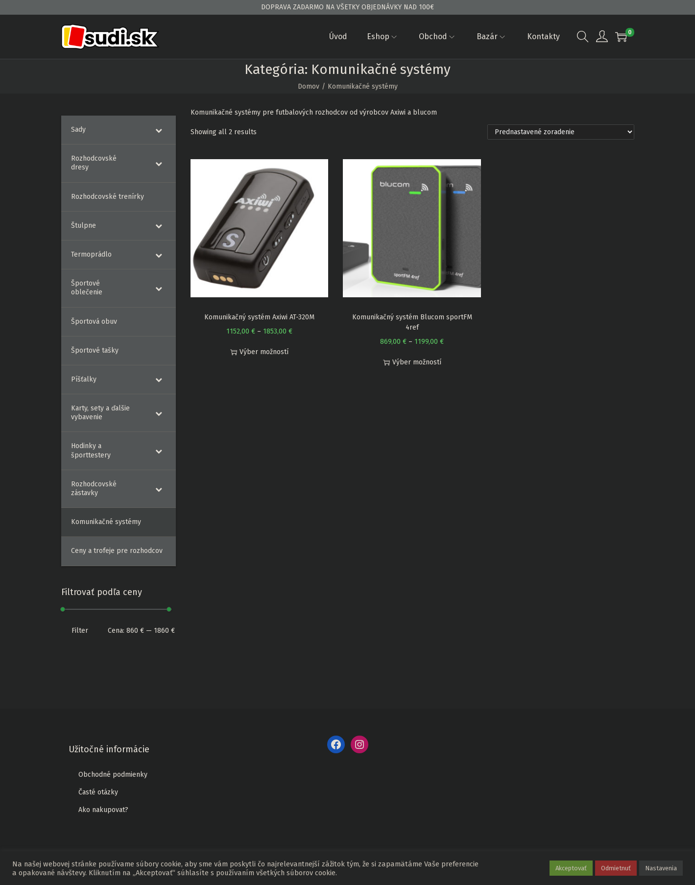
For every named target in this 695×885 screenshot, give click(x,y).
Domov (308, 86)
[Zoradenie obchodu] (561, 132)
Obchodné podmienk (111, 774)
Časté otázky (98, 792)
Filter (80, 630)
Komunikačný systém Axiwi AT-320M (259, 317)
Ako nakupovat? (103, 810)
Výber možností (259, 352)
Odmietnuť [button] (616, 868)
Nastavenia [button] (661, 868)
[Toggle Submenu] (159, 130)
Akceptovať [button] (571, 868)
